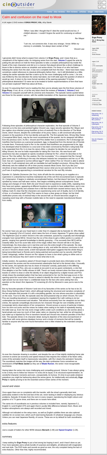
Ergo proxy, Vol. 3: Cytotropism (97, 123)
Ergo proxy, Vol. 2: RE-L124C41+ (97, 119)
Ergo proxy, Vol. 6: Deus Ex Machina (97, 132)
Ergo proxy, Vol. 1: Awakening (97, 114)
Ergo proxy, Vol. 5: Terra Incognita (97, 127)
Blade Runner (48, 364)
